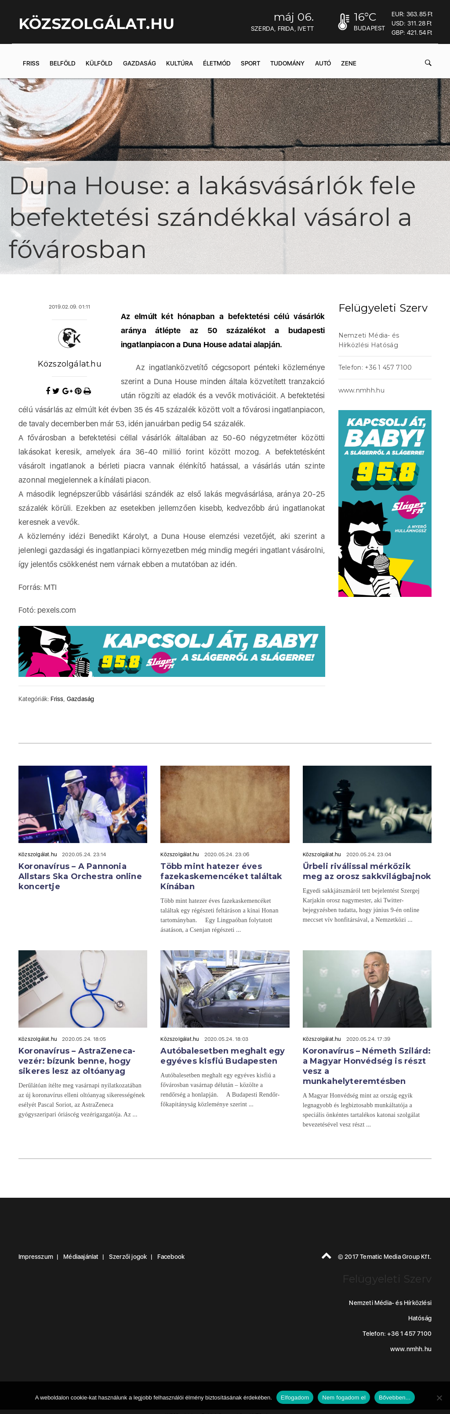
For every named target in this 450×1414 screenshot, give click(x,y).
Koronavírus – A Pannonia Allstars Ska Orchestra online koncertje (80, 876)
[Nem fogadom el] (439, 1397)
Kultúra (179, 63)
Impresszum (35, 1256)
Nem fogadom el (344, 1397)
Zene (348, 63)
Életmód (217, 63)
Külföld (99, 63)
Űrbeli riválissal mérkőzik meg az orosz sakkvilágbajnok (367, 871)
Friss (31, 63)
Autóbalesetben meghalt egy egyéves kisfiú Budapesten (222, 1056)
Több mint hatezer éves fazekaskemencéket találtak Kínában (221, 876)
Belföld (63, 63)
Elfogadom (295, 1397)
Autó (323, 63)
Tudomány (287, 63)
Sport (250, 63)
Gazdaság (139, 63)
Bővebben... (394, 1397)
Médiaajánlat (80, 1256)
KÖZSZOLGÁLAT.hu (96, 23)
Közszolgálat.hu (70, 364)
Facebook (171, 1256)
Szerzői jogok (128, 1256)
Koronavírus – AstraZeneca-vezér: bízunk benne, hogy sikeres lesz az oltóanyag (76, 1061)
